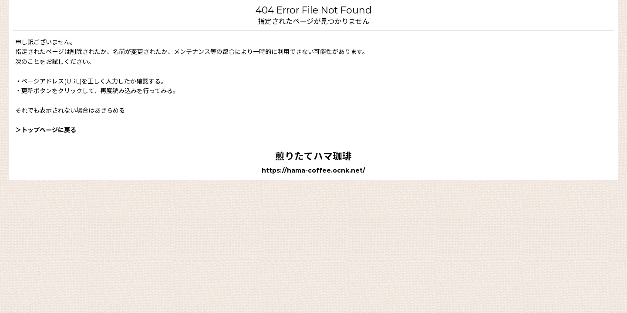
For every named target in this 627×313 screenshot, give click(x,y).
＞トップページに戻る (45, 130)
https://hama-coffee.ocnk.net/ (313, 170)
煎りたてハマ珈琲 (313, 156)
